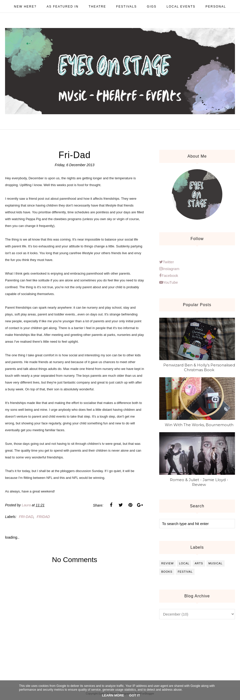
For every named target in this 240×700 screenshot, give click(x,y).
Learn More (113, 695)
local (184, 563)
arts (199, 563)
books (166, 571)
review (167, 563)
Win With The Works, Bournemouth (199, 424)
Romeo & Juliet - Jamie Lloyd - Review (199, 482)
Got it (134, 695)
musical (215, 563)
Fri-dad (26, 517)
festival (185, 571)
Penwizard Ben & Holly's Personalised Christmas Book (199, 367)
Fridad (43, 517)
